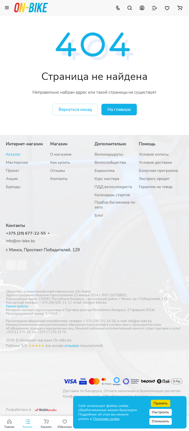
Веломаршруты (108, 154)
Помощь (147, 144)
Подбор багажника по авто (114, 205)
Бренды (13, 187)
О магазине (61, 154)
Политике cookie (106, 418)
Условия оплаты (154, 154)
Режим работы (17, 306)
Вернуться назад (75, 109)
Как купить (60, 162)
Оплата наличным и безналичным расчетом (142, 390)
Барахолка (104, 170)
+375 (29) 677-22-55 (26, 233)
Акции (12, 178)
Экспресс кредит (154, 178)
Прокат (12, 170)
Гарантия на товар (156, 187)
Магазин (58, 144)
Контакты (59, 178)
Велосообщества (110, 162)
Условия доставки (155, 162)
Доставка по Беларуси (82, 390)
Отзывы (57, 170)
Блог (98, 215)
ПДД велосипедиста (113, 187)
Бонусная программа (158, 170)
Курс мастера (106, 178)
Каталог (13, 154)
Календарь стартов (112, 195)
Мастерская (17, 162)
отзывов (71, 345)
